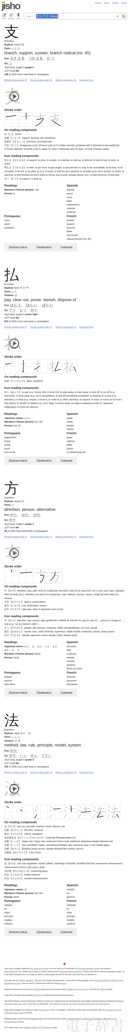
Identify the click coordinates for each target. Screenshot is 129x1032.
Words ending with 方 (41, 537)
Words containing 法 (65, 772)
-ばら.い (47, 305)
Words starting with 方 (15, 537)
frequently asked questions (71, 971)
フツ (12, 310)
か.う (50, 58)
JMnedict (38, 980)
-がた (36, 514)
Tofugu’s (39, 995)
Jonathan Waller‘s (31, 1027)
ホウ (12, 520)
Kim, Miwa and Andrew (39, 968)
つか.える (36, 58)
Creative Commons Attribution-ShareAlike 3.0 (84, 1019)
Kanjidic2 (29, 980)
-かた (25, 514)
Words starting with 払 (15, 327)
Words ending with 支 (41, 80)
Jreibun (103, 989)
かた (13, 514)
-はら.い (31, 305)
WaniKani (70, 995)
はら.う (15, 305)
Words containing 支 (65, 80)
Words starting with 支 (15, 80)
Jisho (10, 6)
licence (63, 983)
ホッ (33, 755)
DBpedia (33, 1019)
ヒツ (23, 310)
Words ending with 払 (41, 327)
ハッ (23, 755)
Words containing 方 (65, 537)
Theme (115, 3)
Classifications (44, 247)
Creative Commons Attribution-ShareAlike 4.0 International (85, 1004)
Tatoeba (36, 989)
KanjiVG (45, 1010)
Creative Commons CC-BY (77, 989)
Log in (124, 3)
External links (86, 80)
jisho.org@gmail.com (13, 971)
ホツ (33, 310)
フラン (46, 755)
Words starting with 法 (15, 772)
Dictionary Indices (18, 247)
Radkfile (49, 980)
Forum (98, 3)
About (106, 3)
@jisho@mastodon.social (88, 968)
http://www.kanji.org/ (12, 1004)
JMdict (22, 980)
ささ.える (17, 58)
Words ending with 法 (41, 772)
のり (13, 750)
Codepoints (67, 247)
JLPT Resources (45, 1027)
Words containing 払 (65, 327)
